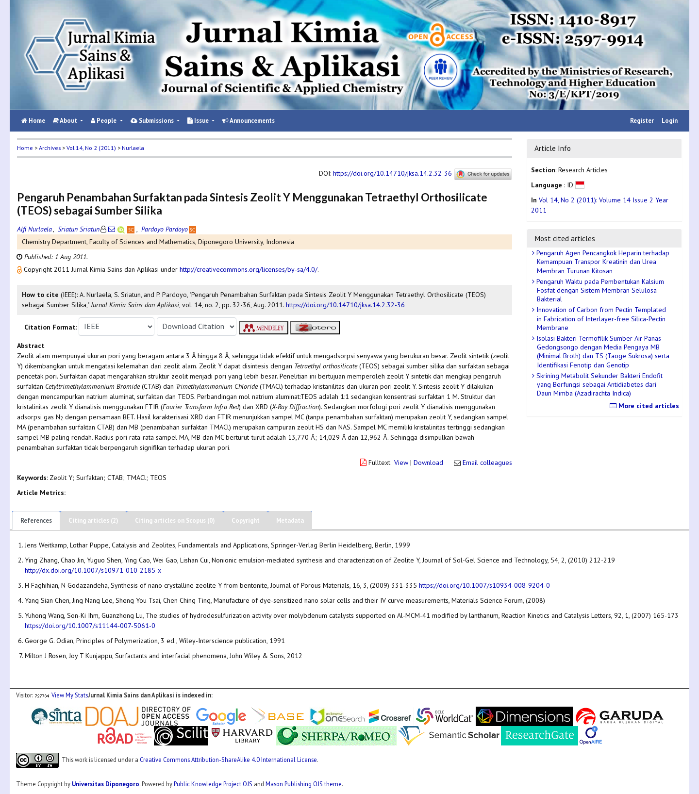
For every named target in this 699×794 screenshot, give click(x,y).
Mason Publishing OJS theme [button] (304, 784)
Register (642, 120)
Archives (50, 147)
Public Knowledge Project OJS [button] (213, 784)
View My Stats (69, 695)
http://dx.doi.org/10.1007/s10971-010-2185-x (93, 570)
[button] (20, 269)
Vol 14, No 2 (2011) (91, 147)
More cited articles (645, 405)
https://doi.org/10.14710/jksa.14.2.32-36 (392, 173)
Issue (198, 120)
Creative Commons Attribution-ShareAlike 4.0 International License (228, 759)
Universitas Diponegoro (105, 784)
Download (428, 462)
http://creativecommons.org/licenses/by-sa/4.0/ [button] (248, 269)
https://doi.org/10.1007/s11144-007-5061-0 (90, 625)
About (66, 120)
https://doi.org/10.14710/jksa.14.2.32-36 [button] (345, 304)
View (401, 462)
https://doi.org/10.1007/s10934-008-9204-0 (484, 585)
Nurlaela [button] (133, 147)
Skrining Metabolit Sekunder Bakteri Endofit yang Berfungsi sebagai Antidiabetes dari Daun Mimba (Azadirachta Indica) (598, 384)
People (104, 120)
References (36, 520)
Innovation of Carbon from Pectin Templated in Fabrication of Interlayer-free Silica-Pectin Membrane (600, 318)
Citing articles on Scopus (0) (175, 520)
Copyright (246, 520)
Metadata (290, 520)
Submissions (153, 120)
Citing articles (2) (93, 520)
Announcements (248, 120)
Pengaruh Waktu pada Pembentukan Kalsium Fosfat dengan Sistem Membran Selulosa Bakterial (599, 290)
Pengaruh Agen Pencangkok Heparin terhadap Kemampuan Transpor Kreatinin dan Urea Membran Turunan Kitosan (601, 261)
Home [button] (25, 147)
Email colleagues (487, 462)
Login (670, 120)
